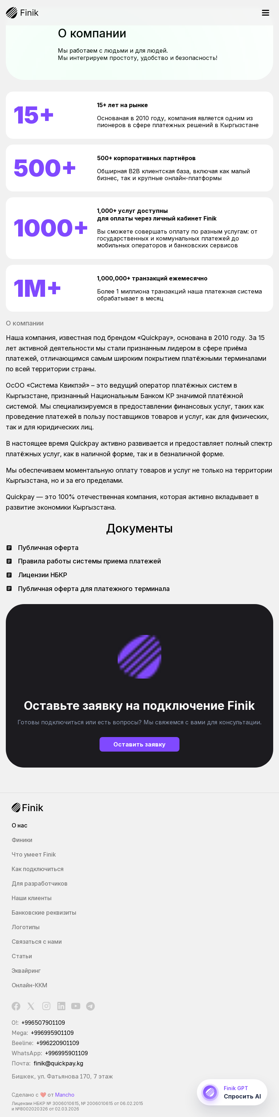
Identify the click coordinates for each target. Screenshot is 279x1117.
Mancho (64, 1094)
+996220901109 (57, 1042)
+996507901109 (43, 1022)
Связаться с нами (37, 941)
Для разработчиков (40, 883)
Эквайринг (26, 970)
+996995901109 (52, 1032)
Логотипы (26, 927)
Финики (22, 839)
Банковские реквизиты (44, 912)
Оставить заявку (139, 744)
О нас (19, 825)
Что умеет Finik (34, 854)
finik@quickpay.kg (58, 1063)
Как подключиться (38, 869)
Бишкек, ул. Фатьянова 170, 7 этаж (62, 1076)
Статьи (22, 956)
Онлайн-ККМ (29, 985)
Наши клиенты (32, 898)
